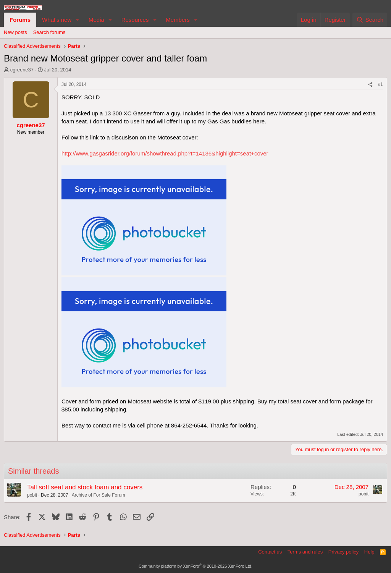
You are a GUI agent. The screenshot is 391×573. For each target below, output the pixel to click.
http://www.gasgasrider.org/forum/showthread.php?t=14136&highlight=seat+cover (164, 153)
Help (369, 552)
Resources (135, 19)
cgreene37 (22, 70)
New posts (15, 32)
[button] (77, 20)
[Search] (369, 20)
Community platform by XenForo (195, 566)
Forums (20, 19)
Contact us (270, 552)
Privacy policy (343, 552)
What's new (56, 19)
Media (96, 19)
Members (178, 19)
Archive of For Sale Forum (98, 495)
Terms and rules (305, 552)
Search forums (49, 32)
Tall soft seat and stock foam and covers (84, 487)
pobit (32, 495)
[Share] (370, 84)
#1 (380, 84)
